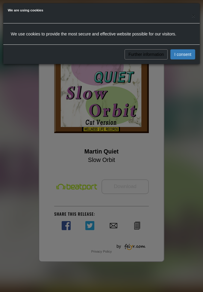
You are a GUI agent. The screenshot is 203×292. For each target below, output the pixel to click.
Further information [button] (146, 54)
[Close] (193, 15)
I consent (182, 54)
